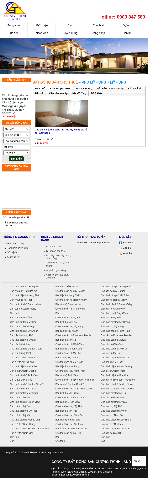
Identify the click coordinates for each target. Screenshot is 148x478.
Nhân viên (42, 33)
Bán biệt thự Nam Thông (22, 424)
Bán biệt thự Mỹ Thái (66, 410)
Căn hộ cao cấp (58, 93)
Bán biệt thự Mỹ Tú (20, 397)
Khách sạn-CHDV (60, 88)
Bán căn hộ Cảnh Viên (112, 344)
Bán (70, 25)
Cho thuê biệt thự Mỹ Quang (115, 357)
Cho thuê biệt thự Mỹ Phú (68, 406)
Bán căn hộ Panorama (112, 397)
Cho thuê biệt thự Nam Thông (116, 419)
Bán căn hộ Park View (66, 375)
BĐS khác (97, 93)
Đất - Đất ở (134, 88)
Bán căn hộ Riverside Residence (72, 428)
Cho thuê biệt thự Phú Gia (114, 375)
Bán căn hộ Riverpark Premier (116, 335)
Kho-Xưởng (79, 93)
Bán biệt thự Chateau (112, 424)
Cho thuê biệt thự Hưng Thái (25, 295)
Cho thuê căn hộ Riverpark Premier (73, 335)
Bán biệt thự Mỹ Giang (66, 393)
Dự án (126, 25)
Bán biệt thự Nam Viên (22, 433)
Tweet (136, 461)
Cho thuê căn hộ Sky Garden (70, 291)
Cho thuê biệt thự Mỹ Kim (23, 339)
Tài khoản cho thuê (56, 251)
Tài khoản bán (53, 246)
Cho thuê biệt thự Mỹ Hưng (69, 326)
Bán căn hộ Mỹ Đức (111, 317)
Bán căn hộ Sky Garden (113, 291)
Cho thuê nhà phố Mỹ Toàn (115, 295)
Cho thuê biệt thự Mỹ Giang (24, 393)
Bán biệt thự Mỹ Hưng (112, 326)
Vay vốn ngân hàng (56, 270)
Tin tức (14, 33)
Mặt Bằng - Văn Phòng (110, 88)
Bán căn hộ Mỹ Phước (66, 357)
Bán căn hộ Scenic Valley (23, 308)
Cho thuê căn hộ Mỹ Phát (114, 348)
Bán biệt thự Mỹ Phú (111, 406)
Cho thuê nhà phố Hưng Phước (117, 286)
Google (125, 248)
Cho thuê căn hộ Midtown (114, 339)
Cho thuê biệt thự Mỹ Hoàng (115, 322)
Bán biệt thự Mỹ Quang (22, 362)
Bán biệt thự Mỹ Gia (20, 406)
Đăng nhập (98, 33)
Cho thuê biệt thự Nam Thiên (70, 371)
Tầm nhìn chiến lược (17, 248)
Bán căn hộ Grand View (113, 308)
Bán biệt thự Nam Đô (112, 415)
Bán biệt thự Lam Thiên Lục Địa (117, 388)
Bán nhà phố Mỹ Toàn (21, 300)
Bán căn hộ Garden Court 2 (69, 384)
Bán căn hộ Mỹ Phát (20, 353)
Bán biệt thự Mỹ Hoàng (22, 326)
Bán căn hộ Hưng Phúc (22, 335)
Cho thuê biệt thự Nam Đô (68, 415)
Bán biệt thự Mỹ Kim (65, 339)
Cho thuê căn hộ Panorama (69, 397)
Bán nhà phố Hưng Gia (67, 286)
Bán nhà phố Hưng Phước (23, 291)
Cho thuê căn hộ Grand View (70, 308)
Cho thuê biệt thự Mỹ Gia (114, 402)
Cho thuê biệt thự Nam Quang (116, 366)
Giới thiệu (42, 25)
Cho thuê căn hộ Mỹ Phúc (68, 353)
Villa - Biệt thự (83, 88)
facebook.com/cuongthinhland (93, 242)
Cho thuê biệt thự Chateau (69, 424)
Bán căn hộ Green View (67, 402)
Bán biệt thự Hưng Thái (67, 295)
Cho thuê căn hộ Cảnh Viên (69, 344)
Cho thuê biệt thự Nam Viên (115, 428)
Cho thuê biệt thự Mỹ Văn (114, 410)
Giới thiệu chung (15, 243)
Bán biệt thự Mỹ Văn (20, 415)
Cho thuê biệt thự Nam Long (24, 366)
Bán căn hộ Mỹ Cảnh (21, 317)
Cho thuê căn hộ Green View (25, 402)
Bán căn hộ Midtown (20, 344)
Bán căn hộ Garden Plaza (23, 388)
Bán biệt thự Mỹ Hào (66, 322)
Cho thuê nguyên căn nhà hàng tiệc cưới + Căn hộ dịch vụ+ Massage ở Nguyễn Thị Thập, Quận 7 (15, 104)
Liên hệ (126, 33)
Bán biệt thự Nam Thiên (113, 371)
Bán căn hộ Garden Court (68, 348)
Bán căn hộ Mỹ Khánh (66, 331)
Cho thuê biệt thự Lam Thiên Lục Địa (74, 388)
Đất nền (39, 93)
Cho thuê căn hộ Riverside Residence (29, 428)
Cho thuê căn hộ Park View (24, 375)
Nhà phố (40, 88)
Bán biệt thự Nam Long (67, 366)
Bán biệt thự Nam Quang (23, 371)
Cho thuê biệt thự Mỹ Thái (23, 410)
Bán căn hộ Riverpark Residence (118, 379)
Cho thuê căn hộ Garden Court (26, 348)
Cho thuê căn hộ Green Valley (25, 304)
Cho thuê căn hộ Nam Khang (25, 419)
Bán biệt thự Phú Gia (21, 379)
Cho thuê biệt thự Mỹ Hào (23, 322)
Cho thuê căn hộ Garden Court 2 (27, 384)
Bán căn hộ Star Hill (111, 433)
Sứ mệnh (12, 252)
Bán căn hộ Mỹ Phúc (111, 353)
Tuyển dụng (70, 33)
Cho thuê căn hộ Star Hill (68, 433)
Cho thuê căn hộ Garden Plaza (117, 384)
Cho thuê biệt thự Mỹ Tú (113, 393)
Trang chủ (14, 25)
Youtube (125, 253)
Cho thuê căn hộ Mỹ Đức (68, 317)
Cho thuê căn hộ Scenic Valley (116, 304)
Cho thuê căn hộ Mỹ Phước (24, 357)
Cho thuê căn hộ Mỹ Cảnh (114, 313)
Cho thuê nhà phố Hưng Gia (24, 286)
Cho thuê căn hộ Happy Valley (71, 300)
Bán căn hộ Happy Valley (114, 300)
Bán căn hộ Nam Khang (67, 419)
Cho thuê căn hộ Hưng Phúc (115, 331)
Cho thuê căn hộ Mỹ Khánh (24, 331)
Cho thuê (98, 25)
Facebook (126, 242)
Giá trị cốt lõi (13, 256)
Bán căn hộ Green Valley (68, 304)
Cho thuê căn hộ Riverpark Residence (74, 379)
